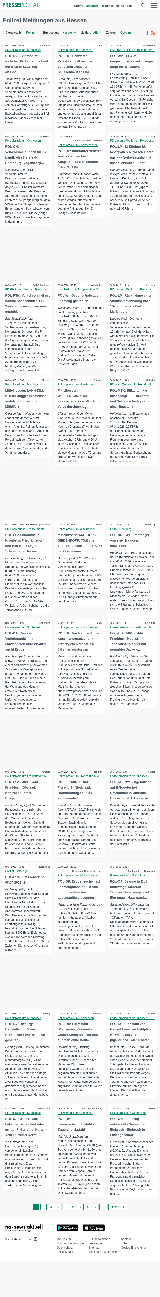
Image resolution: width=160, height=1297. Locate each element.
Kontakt (126, 1248)
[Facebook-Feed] (147, 33)
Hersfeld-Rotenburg (92, 1118)
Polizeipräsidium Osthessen (75, 49)
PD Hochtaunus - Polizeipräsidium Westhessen (35, 538)
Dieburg (46, 1023)
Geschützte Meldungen (104, 1261)
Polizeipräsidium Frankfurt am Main (132, 636)
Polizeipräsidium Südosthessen (78, 149)
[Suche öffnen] (143, 5)
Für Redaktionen (99, 1248)
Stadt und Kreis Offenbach (88, 145)
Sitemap (94, 1256)
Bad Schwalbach (41, 289)
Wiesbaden (149, 45)
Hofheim (150, 389)
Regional (107, 5)
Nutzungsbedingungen (71, 1252)
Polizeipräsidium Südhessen (23, 49)
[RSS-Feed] (153, 33)
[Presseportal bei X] (28, 1248)
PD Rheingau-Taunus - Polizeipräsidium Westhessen (39, 294)
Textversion (96, 1252)
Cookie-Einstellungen (134, 1256)
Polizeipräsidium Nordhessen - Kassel (134, 785)
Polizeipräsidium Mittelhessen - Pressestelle (33, 393)
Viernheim (44, 45)
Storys (78, 5)
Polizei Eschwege (16, 880)
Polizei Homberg (120, 538)
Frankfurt (150, 632)
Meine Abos (124, 5)
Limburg (150, 140)
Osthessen (44, 140)
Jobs (124, 1252)
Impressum (64, 1248)
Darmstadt (97, 1023)
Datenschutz (65, 1256)
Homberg (150, 534)
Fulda (99, 45)
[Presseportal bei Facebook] (24, 1248)
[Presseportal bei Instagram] (34, 1248)
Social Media (65, 1261)
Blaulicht (92, 5)
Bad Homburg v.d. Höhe (37, 534)
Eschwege (44, 876)
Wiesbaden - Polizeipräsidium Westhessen (85, 294)
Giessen (45, 389)
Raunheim (44, 632)
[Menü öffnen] (154, 5)
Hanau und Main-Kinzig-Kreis (87, 880)
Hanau (98, 632)
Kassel (151, 781)
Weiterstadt (44, 1118)
